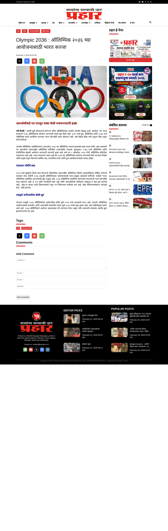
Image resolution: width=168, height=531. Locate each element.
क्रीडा (24, 68)
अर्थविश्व (97, 60)
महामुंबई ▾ (33, 60)
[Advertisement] (84, 24)
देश (53, 60)
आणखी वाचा (147, 162)
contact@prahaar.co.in (41, 511)
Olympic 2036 (26, 395)
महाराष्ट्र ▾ (44, 60)
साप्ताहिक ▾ (85, 60)
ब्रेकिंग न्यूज (46, 68)
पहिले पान (21, 60)
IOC (18, 395)
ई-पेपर (132, 60)
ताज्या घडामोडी (34, 68)
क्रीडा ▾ (61, 60)
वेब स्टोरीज (122, 60)
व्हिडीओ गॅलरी (109, 60)
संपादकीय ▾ (72, 60)
